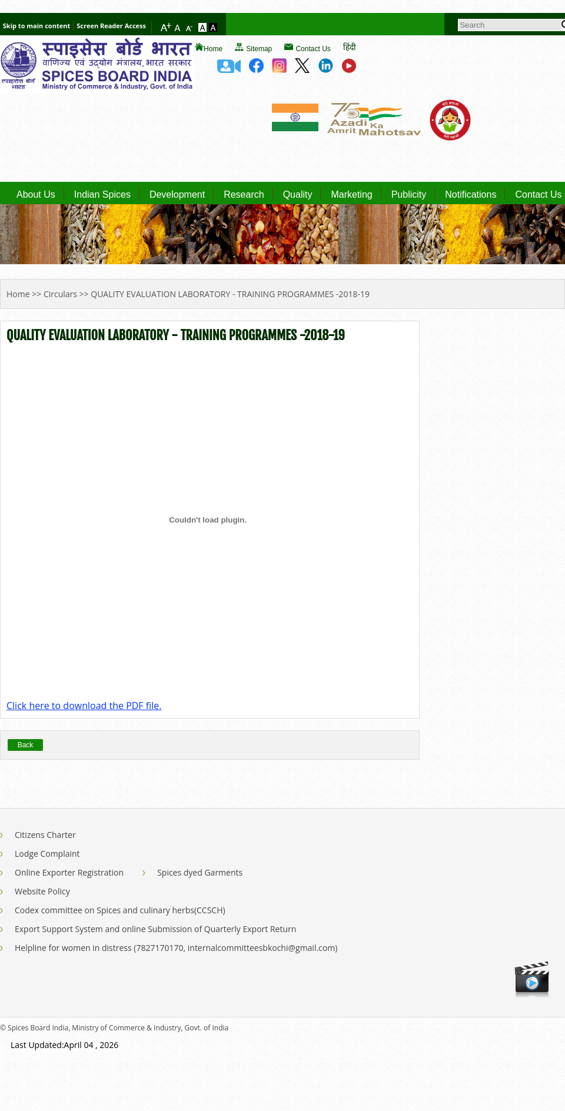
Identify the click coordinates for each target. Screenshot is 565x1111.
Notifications (470, 194)
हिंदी (349, 46)
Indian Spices (102, 194)
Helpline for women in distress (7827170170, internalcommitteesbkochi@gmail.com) (176, 947)
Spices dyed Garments (199, 872)
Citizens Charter (45, 834)
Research (244, 194)
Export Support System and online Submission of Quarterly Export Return (155, 928)
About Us (35, 194)
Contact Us (312, 49)
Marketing (351, 194)
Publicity (409, 194)
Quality (298, 194)
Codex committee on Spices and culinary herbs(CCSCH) (120, 910)
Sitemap (259, 49)
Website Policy (42, 891)
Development (177, 194)
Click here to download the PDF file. (83, 705)
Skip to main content (36, 25)
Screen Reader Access (111, 25)
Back (26, 745)
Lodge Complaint (47, 853)
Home (213, 49)
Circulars (60, 294)
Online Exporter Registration (69, 872)
